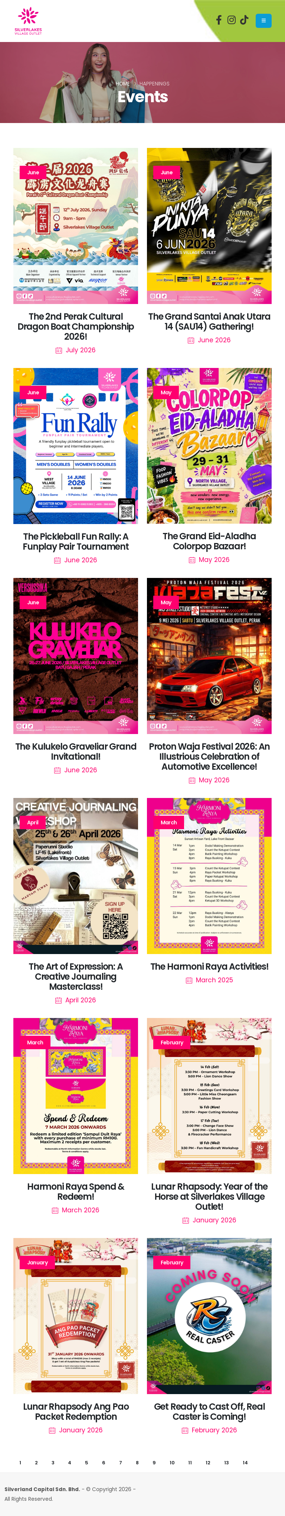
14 (245, 1463)
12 (208, 1463)
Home (123, 83)
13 (226, 1463)
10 (172, 1463)
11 (190, 1463)
